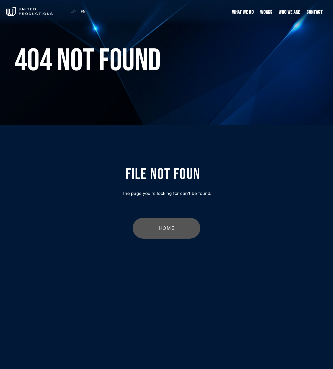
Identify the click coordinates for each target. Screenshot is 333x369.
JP (73, 12)
